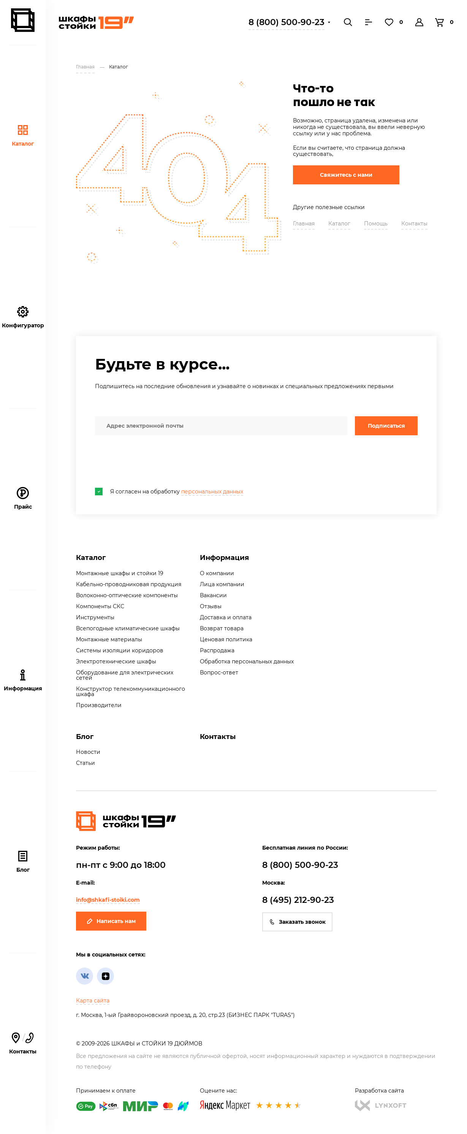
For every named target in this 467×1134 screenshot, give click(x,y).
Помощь (376, 223)
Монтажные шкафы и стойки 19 (119, 573)
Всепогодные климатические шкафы (128, 628)
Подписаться (386, 425)
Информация (224, 558)
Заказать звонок (297, 921)
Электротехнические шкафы (116, 661)
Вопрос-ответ (219, 672)
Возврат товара (222, 628)
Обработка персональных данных (247, 661)
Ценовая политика (226, 639)
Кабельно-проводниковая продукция (128, 584)
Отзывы (211, 606)
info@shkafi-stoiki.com (108, 899)
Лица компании (222, 584)
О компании (217, 573)
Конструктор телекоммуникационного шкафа (130, 691)
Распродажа (217, 650)
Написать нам (111, 921)
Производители (99, 705)
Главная (304, 223)
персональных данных (212, 491)
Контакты (414, 223)
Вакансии (213, 595)
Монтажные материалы (109, 639)
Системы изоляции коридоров (119, 650)
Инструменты (95, 617)
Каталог (23, 135)
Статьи (85, 763)
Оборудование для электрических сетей (124, 675)
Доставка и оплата (226, 617)
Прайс (23, 498)
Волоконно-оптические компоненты (127, 595)
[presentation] (153, 461)
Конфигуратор (23, 317)
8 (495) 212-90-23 (298, 900)
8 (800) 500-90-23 (287, 22)
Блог (23, 861)
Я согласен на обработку (169, 491)
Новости (88, 752)
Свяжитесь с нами (346, 174)
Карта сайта (92, 1000)
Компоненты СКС (100, 606)
